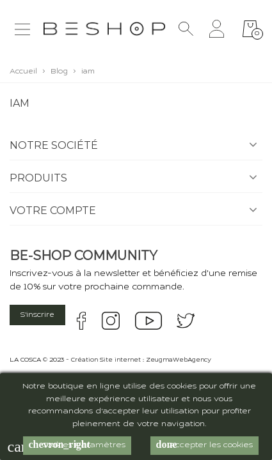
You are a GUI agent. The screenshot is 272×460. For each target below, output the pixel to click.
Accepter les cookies (204, 444)
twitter (186, 320)
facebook (81, 320)
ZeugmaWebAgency (178, 360)
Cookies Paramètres (77, 444)
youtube (148, 320)
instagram (111, 320)
